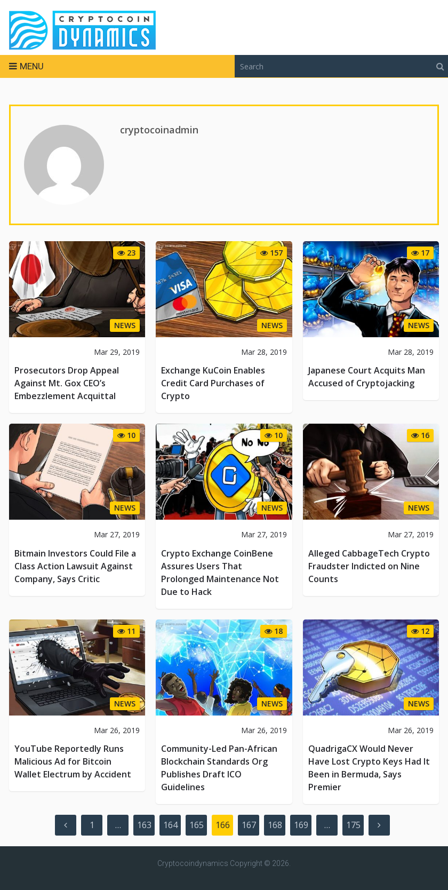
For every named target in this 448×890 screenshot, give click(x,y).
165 (196, 825)
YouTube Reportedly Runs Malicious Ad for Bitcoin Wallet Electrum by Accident (72, 761)
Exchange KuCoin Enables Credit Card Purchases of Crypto (213, 383)
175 (353, 825)
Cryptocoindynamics (192, 863)
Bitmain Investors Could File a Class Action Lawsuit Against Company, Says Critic (75, 566)
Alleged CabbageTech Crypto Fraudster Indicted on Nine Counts (369, 566)
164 (170, 825)
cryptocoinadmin (159, 129)
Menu (32, 66)
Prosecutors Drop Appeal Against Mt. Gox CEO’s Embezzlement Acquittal (66, 383)
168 (275, 825)
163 (144, 825)
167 (249, 825)
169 (301, 825)
